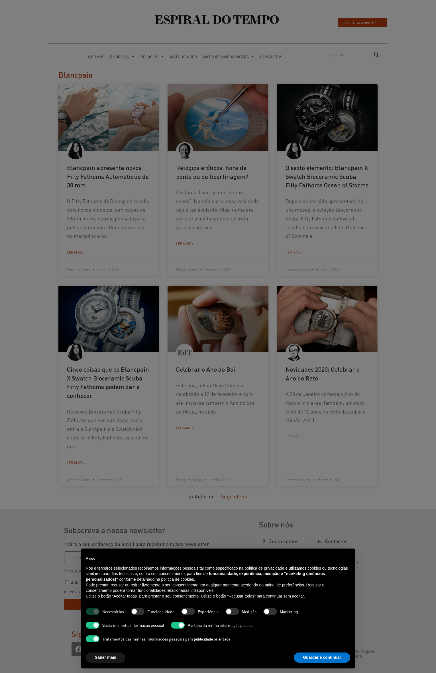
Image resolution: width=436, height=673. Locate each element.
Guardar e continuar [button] (322, 657)
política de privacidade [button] (264, 568)
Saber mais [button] (105, 657)
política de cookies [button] (177, 579)
